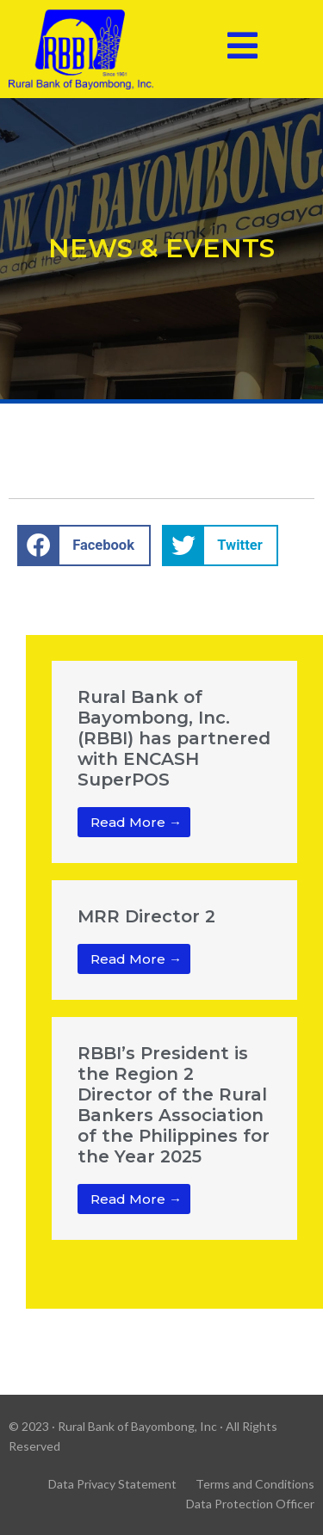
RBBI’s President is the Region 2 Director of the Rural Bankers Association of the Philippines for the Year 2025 (174, 1105)
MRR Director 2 (146, 916)
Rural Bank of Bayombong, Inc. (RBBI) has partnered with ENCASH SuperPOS (174, 738)
